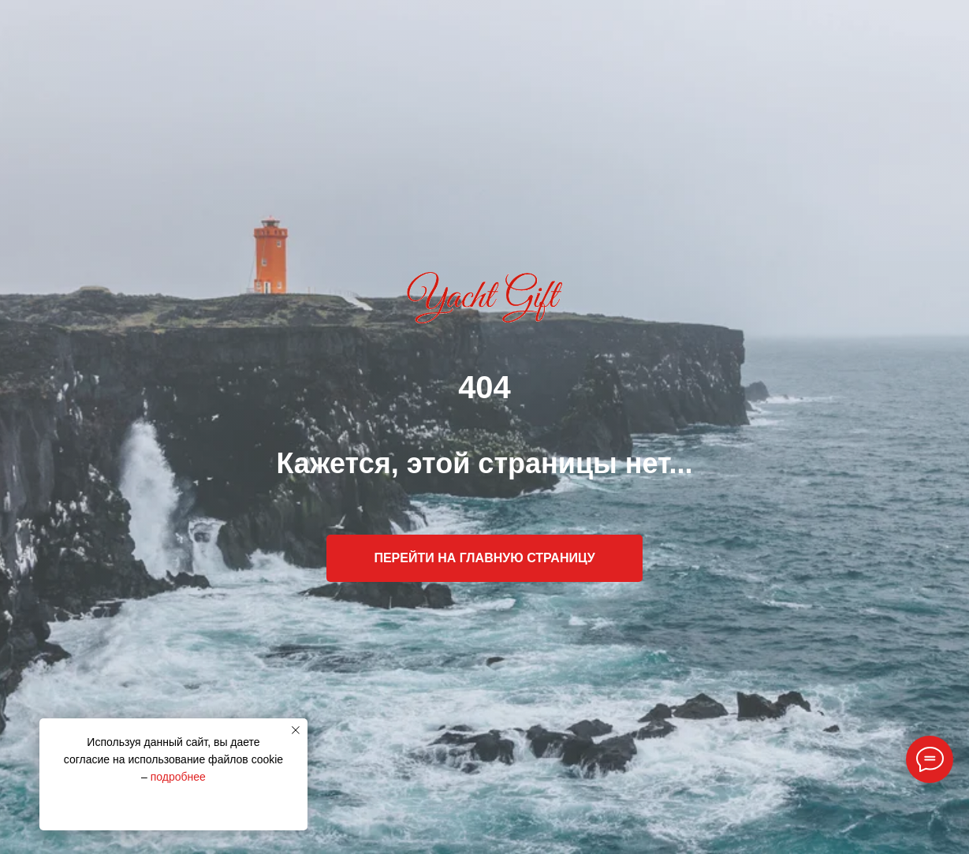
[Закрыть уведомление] (296, 730)
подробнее (178, 776)
